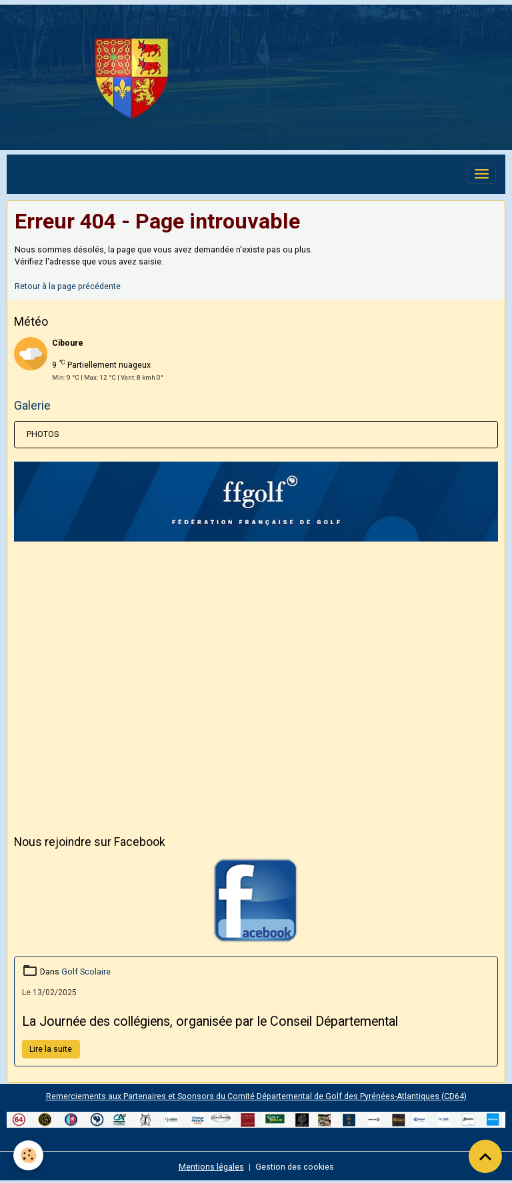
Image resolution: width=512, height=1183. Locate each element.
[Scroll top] (485, 1156)
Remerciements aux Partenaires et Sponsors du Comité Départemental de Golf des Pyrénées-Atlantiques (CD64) (256, 1096)
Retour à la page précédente (68, 286)
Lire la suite (50, 1049)
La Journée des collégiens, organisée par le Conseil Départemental (210, 1021)
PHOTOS (43, 434)
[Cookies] (28, 1155)
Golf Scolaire (86, 972)
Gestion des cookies (294, 1167)
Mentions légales (211, 1167)
